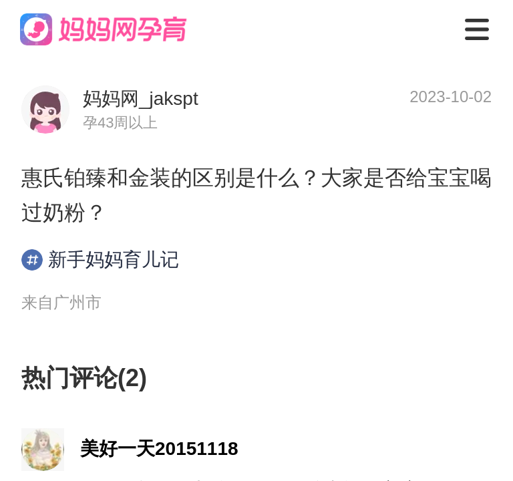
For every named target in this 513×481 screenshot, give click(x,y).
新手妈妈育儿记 (100, 260)
